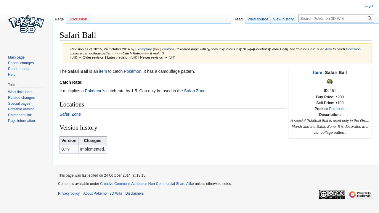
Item (317, 72)
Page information (21, 121)
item (328, 49)
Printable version (21, 109)
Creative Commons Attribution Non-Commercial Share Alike (147, 184)
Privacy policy (69, 193)
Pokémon (353, 49)
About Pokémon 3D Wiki (102, 193)
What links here (20, 92)
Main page (16, 57)
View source (258, 19)
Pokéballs (337, 109)
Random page (19, 69)
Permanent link (20, 115)
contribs (168, 49)
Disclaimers (134, 193)
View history (283, 19)
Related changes (21, 98)
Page (59, 19)
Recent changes (21, 63)
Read (238, 19)
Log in (369, 6)
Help (11, 74)
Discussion (77, 19)
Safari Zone (194, 90)
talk (156, 49)
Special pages (19, 103)
